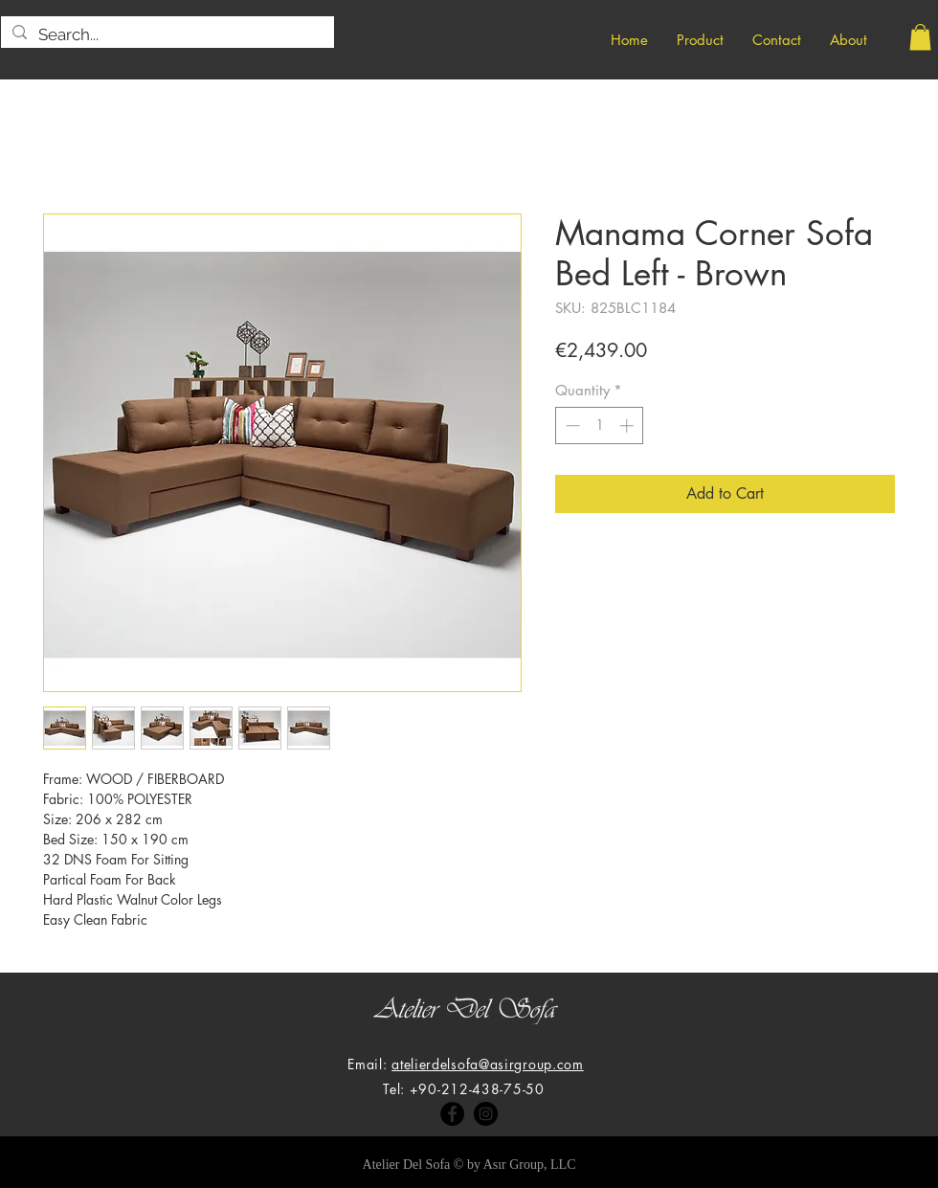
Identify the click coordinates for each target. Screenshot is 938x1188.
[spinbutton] (599, 425)
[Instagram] (486, 1114)
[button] (920, 37)
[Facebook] (452, 1114)
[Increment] (628, 425)
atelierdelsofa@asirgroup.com (487, 1064)
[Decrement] (571, 425)
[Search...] (166, 35)
